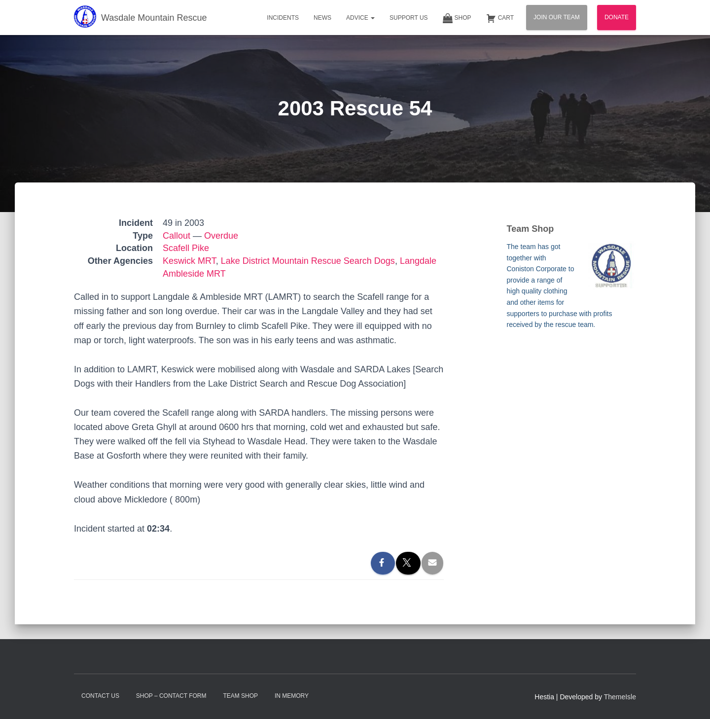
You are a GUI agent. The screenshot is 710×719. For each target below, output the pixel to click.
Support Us (409, 17)
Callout (176, 236)
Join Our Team (556, 17)
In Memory (292, 695)
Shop (457, 18)
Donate (616, 17)
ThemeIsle (620, 697)
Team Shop (240, 695)
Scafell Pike (186, 248)
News (322, 17)
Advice (360, 17)
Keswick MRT (189, 261)
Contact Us (100, 695)
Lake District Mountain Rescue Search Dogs (308, 261)
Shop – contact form (171, 695)
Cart (500, 18)
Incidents (283, 17)
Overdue (221, 236)
